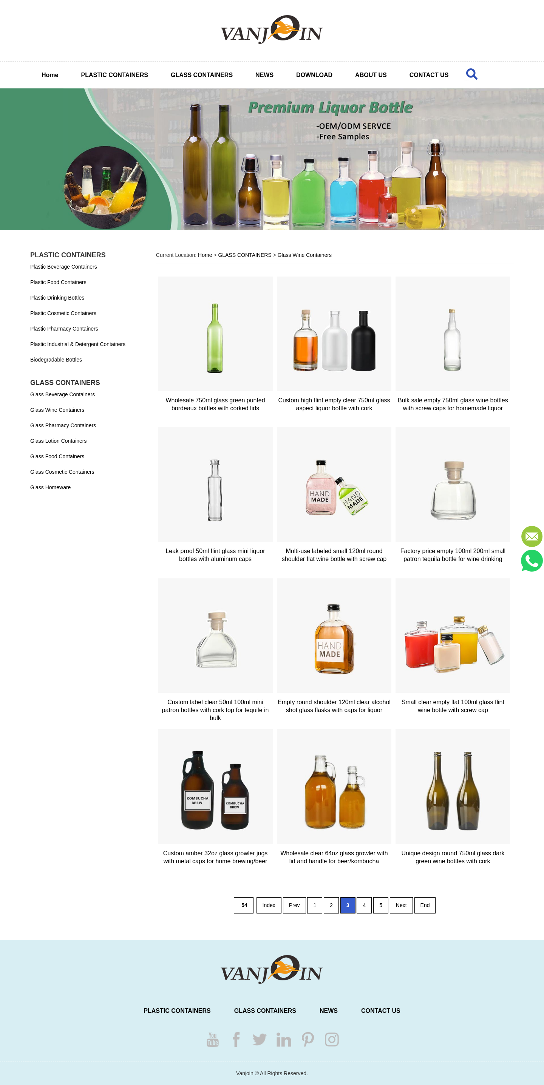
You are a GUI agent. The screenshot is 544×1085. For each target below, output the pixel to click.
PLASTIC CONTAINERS (114, 75)
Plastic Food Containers (58, 282)
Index (269, 905)
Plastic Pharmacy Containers (64, 329)
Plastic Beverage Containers (63, 267)
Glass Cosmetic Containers (62, 472)
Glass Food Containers (57, 456)
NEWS (264, 75)
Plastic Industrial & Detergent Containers (77, 344)
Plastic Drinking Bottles (57, 298)
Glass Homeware (50, 487)
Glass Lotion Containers (58, 441)
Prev (294, 905)
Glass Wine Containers (57, 410)
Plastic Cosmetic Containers (63, 313)
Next (401, 905)
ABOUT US (371, 75)
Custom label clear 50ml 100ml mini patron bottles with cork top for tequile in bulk (215, 710)
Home (50, 75)
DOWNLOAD (314, 75)
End (425, 905)
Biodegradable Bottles (56, 360)
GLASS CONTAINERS (202, 75)
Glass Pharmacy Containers (63, 425)
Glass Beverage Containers (62, 394)
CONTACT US (429, 75)
